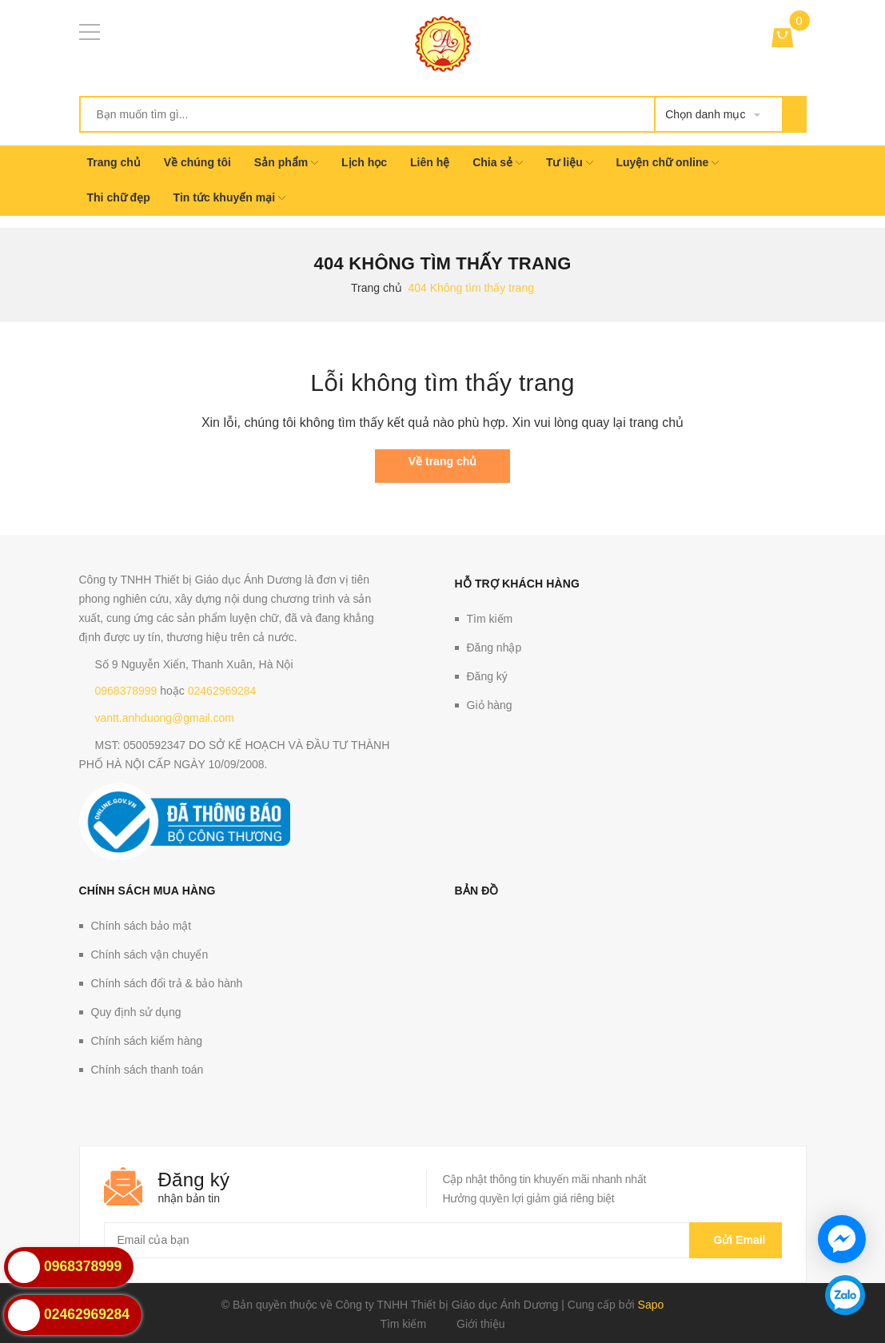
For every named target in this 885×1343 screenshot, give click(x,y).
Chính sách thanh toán (147, 1069)
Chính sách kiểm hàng (147, 1040)
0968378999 (126, 690)
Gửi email (735, 1239)
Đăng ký (487, 676)
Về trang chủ (442, 461)
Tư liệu (569, 162)
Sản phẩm (286, 162)
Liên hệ (429, 162)
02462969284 (222, 690)
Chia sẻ (497, 162)
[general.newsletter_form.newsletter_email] (443, 1240)
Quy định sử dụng (136, 1012)
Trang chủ (114, 162)
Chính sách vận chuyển (150, 954)
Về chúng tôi (197, 162)
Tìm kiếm (490, 618)
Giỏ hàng (489, 705)
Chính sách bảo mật (141, 925)
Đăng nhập (494, 647)
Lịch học (364, 162)
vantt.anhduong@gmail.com (165, 717)
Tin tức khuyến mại (229, 197)
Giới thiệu (480, 1323)
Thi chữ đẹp (118, 197)
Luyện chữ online (667, 162)
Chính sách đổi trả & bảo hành (167, 983)
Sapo (651, 1304)
